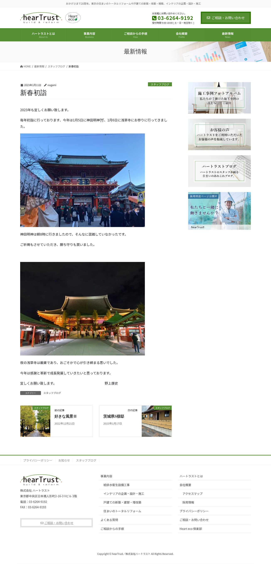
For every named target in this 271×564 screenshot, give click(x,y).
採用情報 (188, 502)
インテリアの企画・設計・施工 (123, 493)
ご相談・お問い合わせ (226, 17)
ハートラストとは (191, 476)
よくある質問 (109, 520)
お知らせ (64, 460)
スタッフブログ (160, 84)
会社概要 (185, 485)
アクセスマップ (192, 493)
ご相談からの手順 (112, 529)
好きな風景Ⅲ (65, 416)
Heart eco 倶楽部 (191, 529)
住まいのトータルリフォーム (122, 511)
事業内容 (106, 476)
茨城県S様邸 (113, 416)
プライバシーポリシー (37, 460)
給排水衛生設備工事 (116, 485)
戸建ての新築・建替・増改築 (122, 502)
